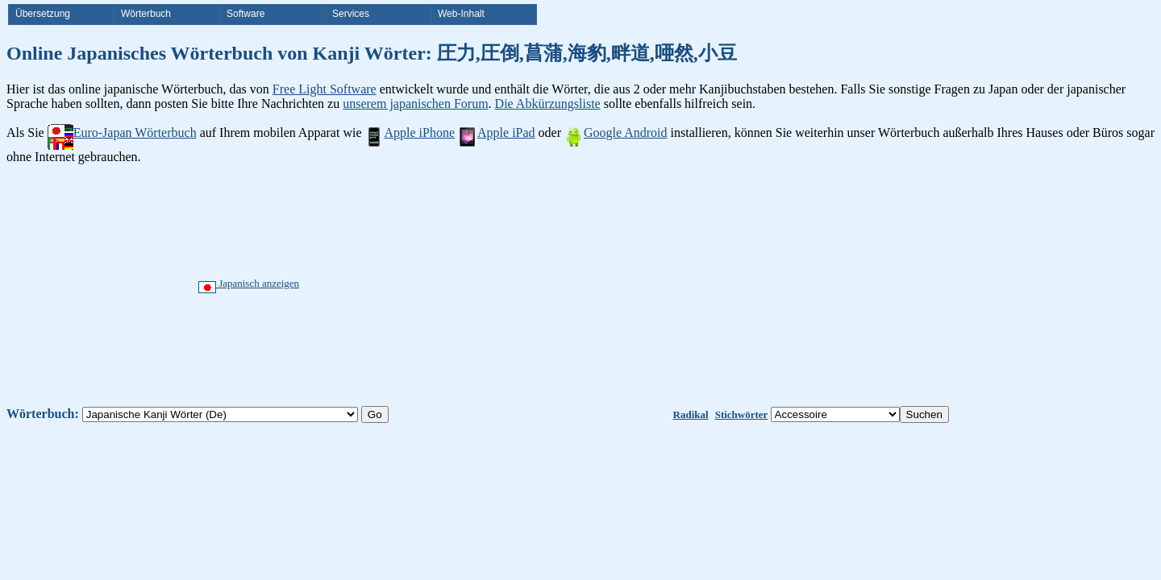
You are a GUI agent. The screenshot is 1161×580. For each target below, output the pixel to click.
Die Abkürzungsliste (548, 103)
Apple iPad (496, 132)
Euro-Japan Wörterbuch (122, 132)
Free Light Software (325, 89)
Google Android (616, 132)
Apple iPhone (409, 132)
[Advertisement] (639, 285)
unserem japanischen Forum (415, 103)
